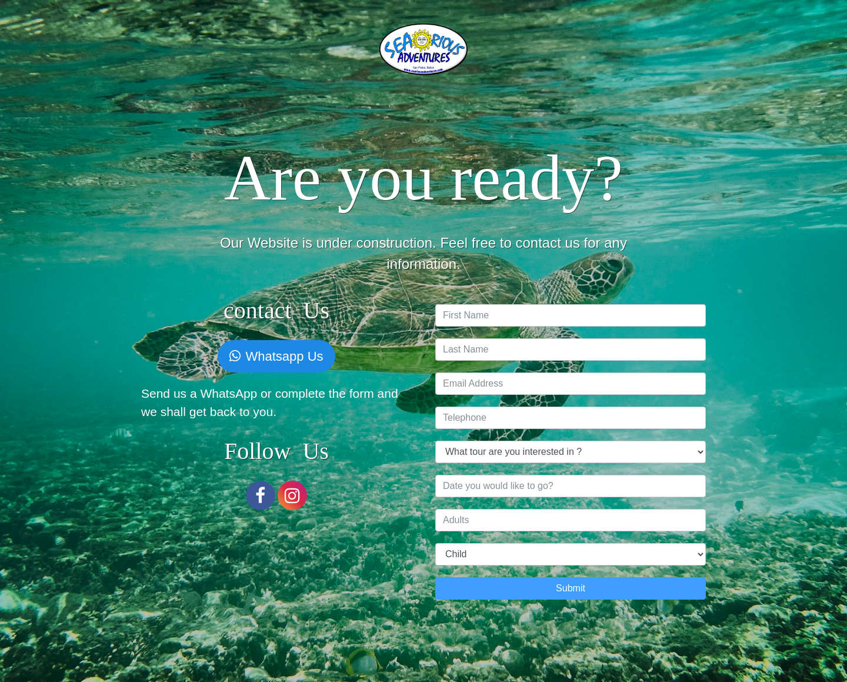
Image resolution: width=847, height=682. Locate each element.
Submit (570, 588)
